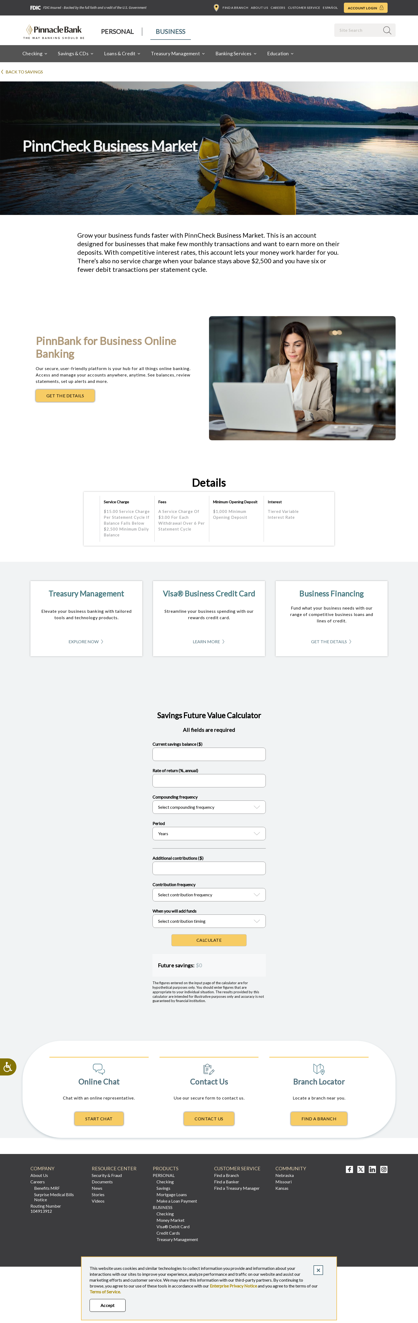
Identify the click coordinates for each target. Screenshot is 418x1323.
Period (158, 823)
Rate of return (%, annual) (175, 770)
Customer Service (304, 8)
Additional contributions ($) (177, 858)
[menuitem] (117, 32)
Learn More (209, 643)
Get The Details (70, 397)
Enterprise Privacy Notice (233, 1285)
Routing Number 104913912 (45, 1208)
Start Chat (99, 1118)
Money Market (170, 1220)
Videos (98, 1200)
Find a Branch (231, 8)
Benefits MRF (47, 1188)
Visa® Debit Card (173, 1226)
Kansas (281, 1188)
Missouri (283, 1181)
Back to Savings (24, 71)
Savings (163, 1188)
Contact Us (209, 1118)
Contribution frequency (173, 884)
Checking (165, 1181)
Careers (278, 8)
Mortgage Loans (171, 1194)
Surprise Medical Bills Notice (54, 1197)
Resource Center (114, 1168)
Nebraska (284, 1175)
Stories (98, 1194)
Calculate (209, 940)
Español (330, 8)
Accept (108, 1305)
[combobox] (357, 30)
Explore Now (86, 643)
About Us (259, 8)
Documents (102, 1181)
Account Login (366, 7)
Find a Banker (226, 1181)
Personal (117, 31)
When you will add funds (174, 910)
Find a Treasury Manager (237, 1188)
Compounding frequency (175, 796)
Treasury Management (177, 1239)
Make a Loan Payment (176, 1200)
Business (170, 31)
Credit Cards (168, 1232)
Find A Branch (319, 1118)
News (97, 1188)
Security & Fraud (107, 1175)
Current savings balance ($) (177, 744)
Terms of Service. (105, 1291)
